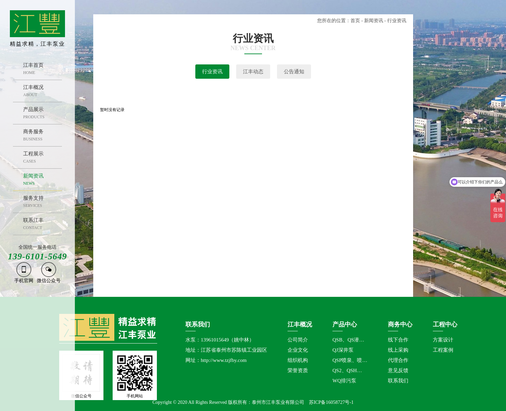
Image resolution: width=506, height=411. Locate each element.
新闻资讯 (373, 20)
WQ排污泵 (344, 380)
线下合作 (398, 339)
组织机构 (298, 360)
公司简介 (298, 339)
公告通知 (294, 71)
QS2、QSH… (347, 370)
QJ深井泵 (343, 350)
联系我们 (398, 380)
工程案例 (443, 350)
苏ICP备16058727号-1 (331, 402)
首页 (355, 20)
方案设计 (443, 339)
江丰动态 (253, 71)
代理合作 (398, 360)
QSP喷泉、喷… (350, 360)
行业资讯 (212, 71)
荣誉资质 (298, 370)
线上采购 (398, 350)
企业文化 (298, 350)
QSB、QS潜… (348, 339)
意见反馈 (398, 370)
